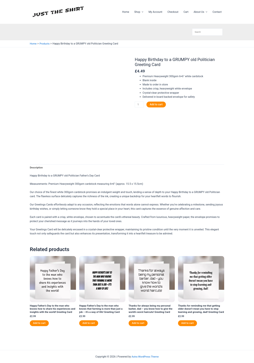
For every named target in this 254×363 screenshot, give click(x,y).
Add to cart (156, 104)
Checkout (172, 11)
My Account (155, 11)
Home (125, 11)
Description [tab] (36, 167)
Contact (217, 11)
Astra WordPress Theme (145, 356)
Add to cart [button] (39, 327)
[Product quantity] (139, 105)
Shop (138, 12)
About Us (200, 12)
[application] (141, 12)
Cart (186, 11)
